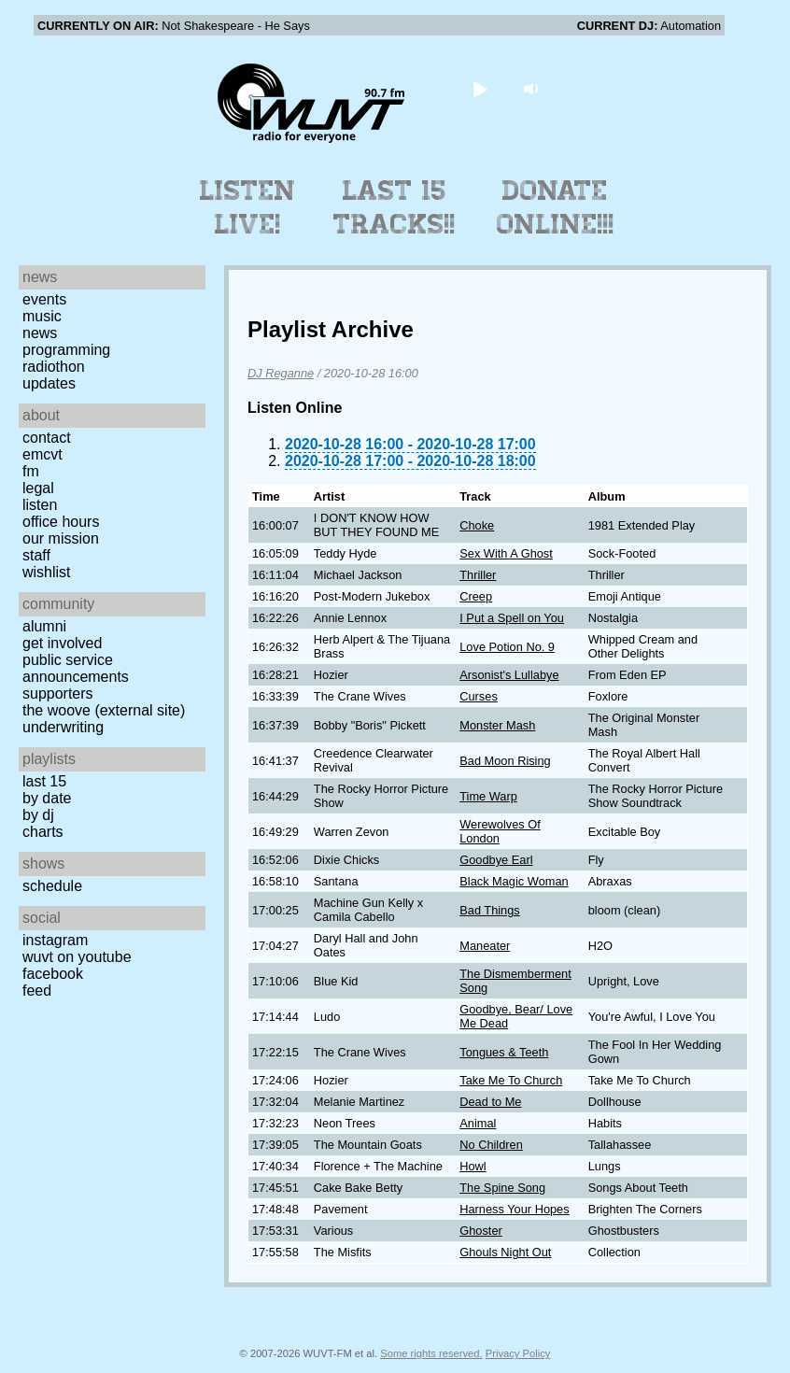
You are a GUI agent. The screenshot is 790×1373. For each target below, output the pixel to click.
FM (30, 471)
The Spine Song (502, 1188)
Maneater (484, 946)
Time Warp (488, 796)
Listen (39, 505)
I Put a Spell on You (511, 618)
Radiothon (53, 367)
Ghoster (480, 1231)
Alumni (44, 626)
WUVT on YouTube (77, 957)
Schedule (52, 886)
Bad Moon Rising (504, 761)
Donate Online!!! (555, 207)
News (39, 333)
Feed (36, 990)
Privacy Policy (518, 1353)
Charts (42, 832)
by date (46, 798)
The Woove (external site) (103, 710)
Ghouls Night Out (505, 1252)
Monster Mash (497, 725)
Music (42, 316)
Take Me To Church (510, 1080)
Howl (472, 1166)
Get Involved (62, 643)
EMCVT (42, 454)
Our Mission (60, 538)
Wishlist (46, 572)
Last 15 (44, 781)
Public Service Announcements (75, 668)
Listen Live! (248, 207)
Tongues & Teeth (503, 1052)
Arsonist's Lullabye (508, 675)
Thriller (477, 575)
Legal (38, 488)
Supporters (57, 693)
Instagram (55, 940)
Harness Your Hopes (514, 1209)
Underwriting (63, 727)
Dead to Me (490, 1102)
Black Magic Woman (513, 881)
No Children (491, 1145)
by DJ (38, 815)
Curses (478, 696)
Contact (46, 438)
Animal (477, 1123)
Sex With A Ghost (506, 553)
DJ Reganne (280, 373)
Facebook (52, 974)
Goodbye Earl (495, 860)
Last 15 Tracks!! (394, 207)
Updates (49, 383)
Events (44, 299)
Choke (476, 525)
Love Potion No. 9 (507, 647)
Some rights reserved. (431, 1353)
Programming (66, 350)
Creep (475, 596)
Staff (36, 555)
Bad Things (489, 910)
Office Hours (60, 522)
